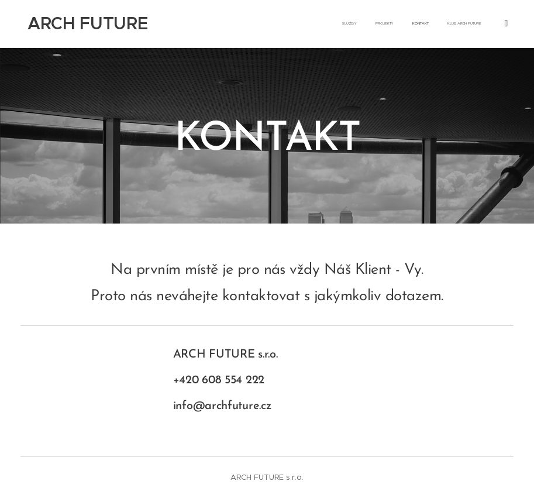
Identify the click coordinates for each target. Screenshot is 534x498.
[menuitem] (442, 24)
